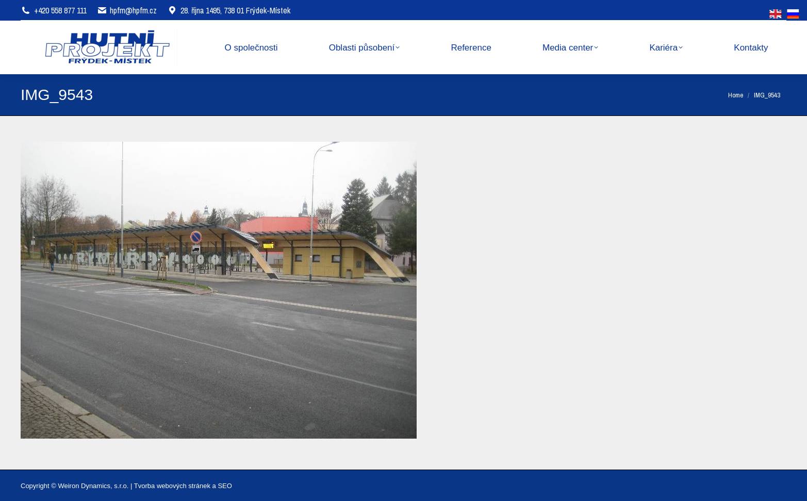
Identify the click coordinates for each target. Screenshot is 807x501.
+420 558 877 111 (60, 10)
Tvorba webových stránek (172, 486)
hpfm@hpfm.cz (133, 10)
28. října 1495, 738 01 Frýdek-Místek (228, 10)
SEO (225, 486)
